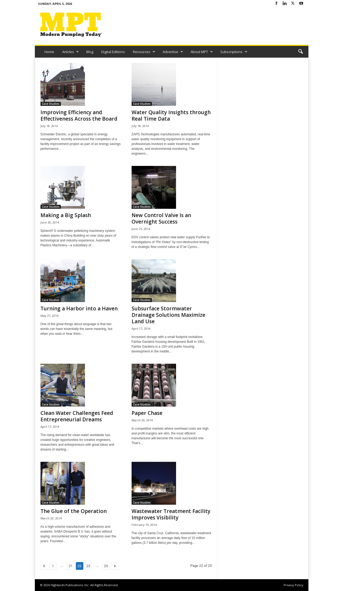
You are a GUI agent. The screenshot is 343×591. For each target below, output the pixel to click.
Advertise (173, 52)
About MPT (202, 52)
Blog (89, 51)
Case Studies (50, 104)
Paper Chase (147, 413)
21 (71, 566)
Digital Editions (113, 51)
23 (88, 566)
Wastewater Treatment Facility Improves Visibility (171, 514)
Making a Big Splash (65, 215)
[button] (300, 52)
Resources (144, 52)
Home (49, 51)
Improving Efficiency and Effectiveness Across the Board (78, 115)
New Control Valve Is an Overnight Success (161, 218)
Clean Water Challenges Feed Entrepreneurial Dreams (76, 416)
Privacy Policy (293, 585)
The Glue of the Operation (73, 511)
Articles (70, 52)
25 (106, 566)
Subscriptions (233, 52)
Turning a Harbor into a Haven (79, 308)
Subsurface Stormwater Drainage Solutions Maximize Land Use (168, 315)
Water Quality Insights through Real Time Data (171, 115)
